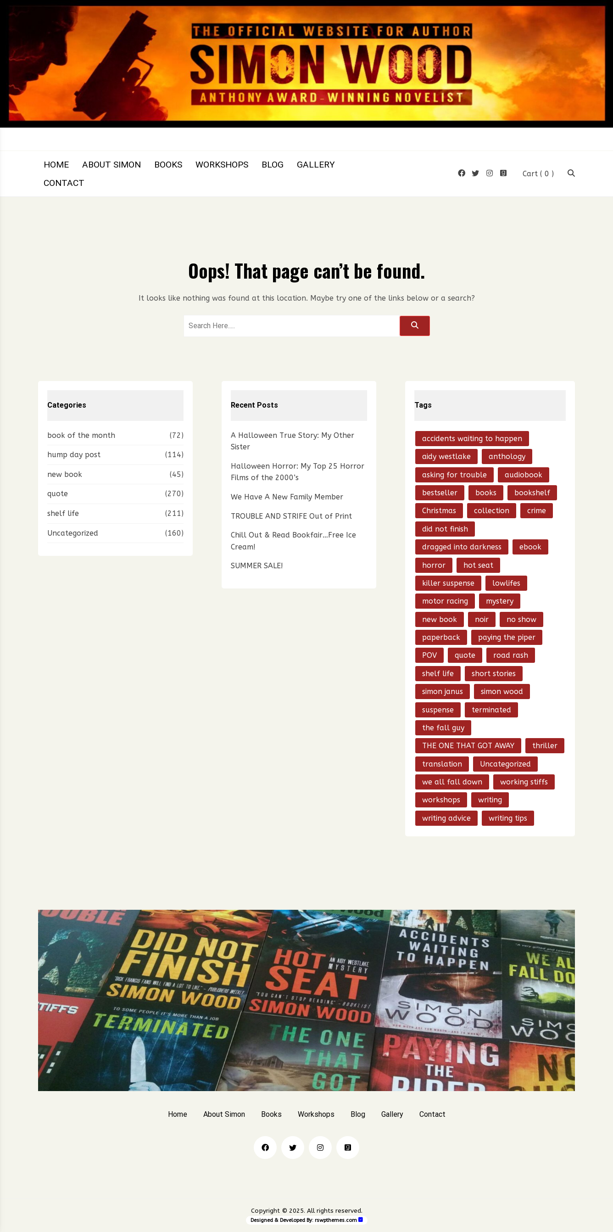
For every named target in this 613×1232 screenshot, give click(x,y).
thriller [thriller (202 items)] (544, 745)
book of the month (81, 435)
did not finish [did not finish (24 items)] (445, 529)
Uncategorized (72, 533)
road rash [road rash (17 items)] (510, 655)
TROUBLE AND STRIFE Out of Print (291, 516)
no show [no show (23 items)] (521, 619)
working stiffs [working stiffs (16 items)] (524, 782)
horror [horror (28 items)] (434, 565)
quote (57, 493)
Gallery (316, 164)
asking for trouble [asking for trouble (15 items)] (454, 474)
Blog (273, 164)
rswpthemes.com (336, 1220)
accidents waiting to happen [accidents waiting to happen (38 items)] (472, 438)
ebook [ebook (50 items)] (530, 547)
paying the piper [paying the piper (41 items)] (506, 637)
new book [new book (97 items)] (439, 619)
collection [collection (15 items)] (491, 510)
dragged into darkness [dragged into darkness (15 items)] (462, 547)
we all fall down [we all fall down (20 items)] (452, 782)
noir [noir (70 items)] (482, 619)
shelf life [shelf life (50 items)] (438, 673)
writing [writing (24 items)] (490, 799)
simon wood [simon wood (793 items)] (502, 691)
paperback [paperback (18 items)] (441, 637)
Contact (64, 183)
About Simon (111, 164)
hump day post (73, 454)
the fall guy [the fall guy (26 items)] (443, 727)
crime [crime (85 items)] (536, 510)
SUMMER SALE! (257, 565)
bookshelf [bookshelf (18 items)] (532, 492)
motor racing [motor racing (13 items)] (445, 601)
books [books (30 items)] (485, 492)
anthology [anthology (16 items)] (507, 456)
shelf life (63, 513)
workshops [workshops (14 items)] (441, 799)
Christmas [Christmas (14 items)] (439, 510)
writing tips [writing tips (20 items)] (508, 818)
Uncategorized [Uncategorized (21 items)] (505, 764)
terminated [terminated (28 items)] (491, 710)
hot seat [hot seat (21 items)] (478, 565)
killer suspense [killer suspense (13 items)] (448, 583)
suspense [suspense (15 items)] (438, 710)
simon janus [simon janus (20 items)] (442, 691)
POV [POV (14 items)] (429, 655)
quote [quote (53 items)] (465, 655)
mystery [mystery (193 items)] (499, 601)
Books (168, 164)
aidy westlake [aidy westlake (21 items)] (446, 456)
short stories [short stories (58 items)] (494, 673)
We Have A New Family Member (287, 497)
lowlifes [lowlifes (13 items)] (506, 583)
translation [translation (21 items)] (442, 764)
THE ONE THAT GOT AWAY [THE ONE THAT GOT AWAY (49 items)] (468, 745)
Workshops (221, 164)
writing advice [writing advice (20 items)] (446, 818)
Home (56, 164)
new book (64, 474)
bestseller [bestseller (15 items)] (439, 492)
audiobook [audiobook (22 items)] (523, 474)
